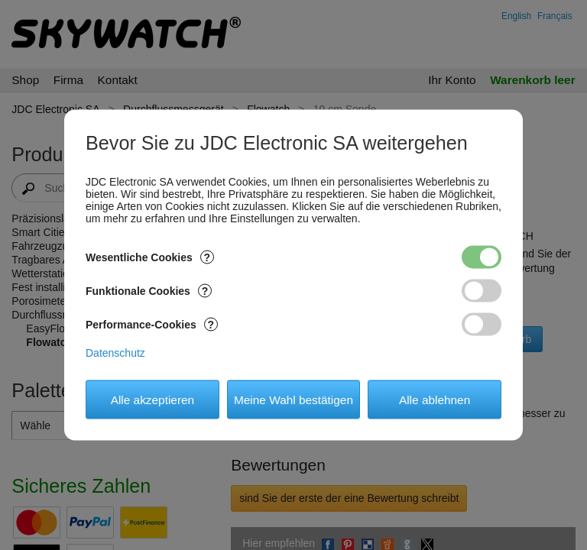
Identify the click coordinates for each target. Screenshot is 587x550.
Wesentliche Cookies (150, 257)
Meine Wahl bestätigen (293, 399)
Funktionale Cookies (149, 291)
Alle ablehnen (434, 399)
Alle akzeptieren (153, 399)
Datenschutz (115, 353)
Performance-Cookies (152, 325)
